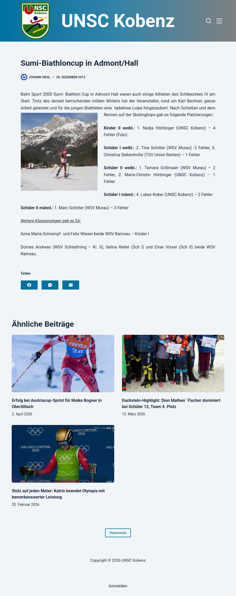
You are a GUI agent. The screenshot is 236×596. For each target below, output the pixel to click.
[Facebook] (29, 285)
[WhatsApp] (50, 285)
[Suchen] (208, 20)
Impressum (118, 533)
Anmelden (118, 586)
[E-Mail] (70, 285)
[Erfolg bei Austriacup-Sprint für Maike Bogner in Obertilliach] (63, 363)
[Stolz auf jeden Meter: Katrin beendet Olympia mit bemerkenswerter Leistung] (63, 454)
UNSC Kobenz (118, 20)
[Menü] (220, 21)
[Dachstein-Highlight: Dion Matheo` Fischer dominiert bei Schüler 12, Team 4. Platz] (173, 363)
